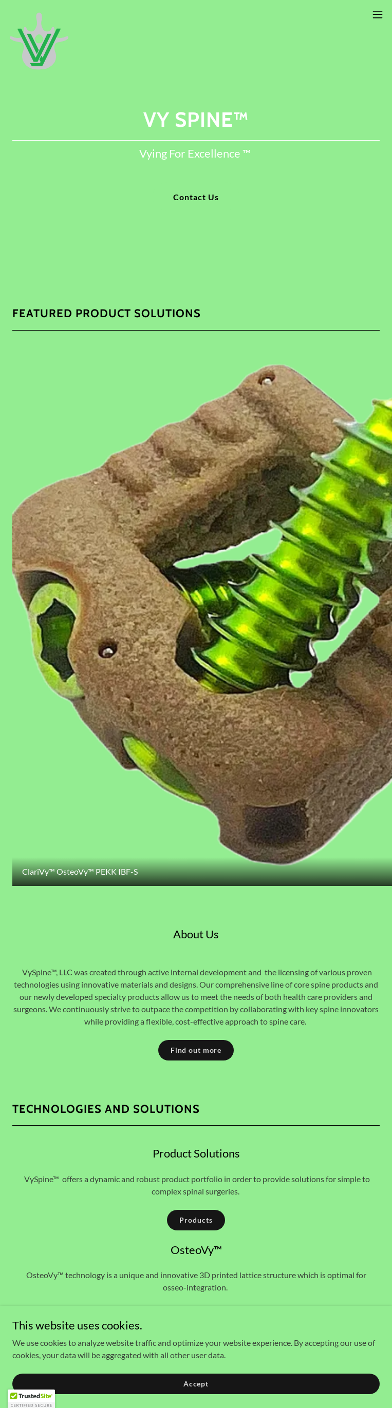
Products (195, 1220)
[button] (377, 14)
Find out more (196, 1050)
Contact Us (196, 197)
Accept (196, 1383)
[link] (39, 14)
